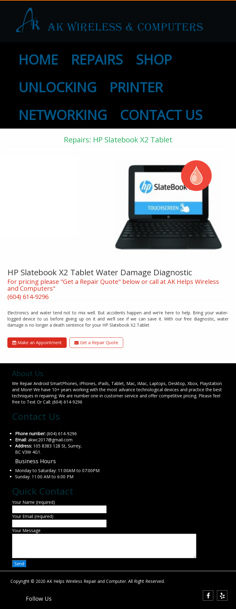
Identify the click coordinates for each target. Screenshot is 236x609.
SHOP (154, 59)
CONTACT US (161, 114)
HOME (38, 59)
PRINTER (136, 87)
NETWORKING (62, 114)
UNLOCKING (57, 87)
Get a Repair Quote (96, 342)
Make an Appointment (37, 342)
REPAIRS (97, 59)
